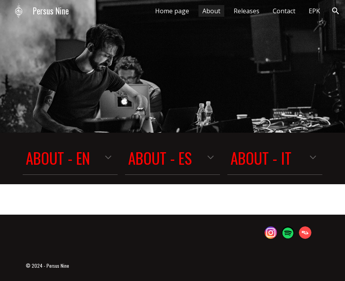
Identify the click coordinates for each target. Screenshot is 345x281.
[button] (335, 11)
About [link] (211, 11)
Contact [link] (284, 11)
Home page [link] (172, 11)
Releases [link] (246, 11)
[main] (70, 158)
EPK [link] (314, 11)
